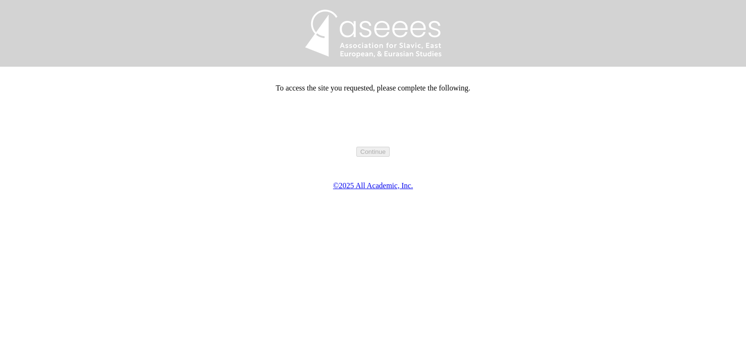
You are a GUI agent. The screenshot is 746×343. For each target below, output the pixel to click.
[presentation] (373, 128)
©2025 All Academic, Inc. (373, 186)
